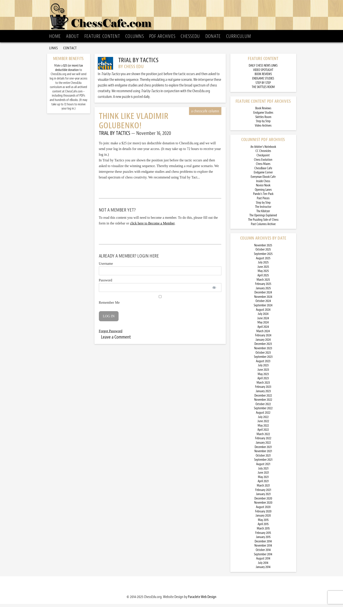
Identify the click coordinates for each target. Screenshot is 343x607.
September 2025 (263, 257)
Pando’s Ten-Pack (263, 197)
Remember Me (160, 303)
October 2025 (263, 253)
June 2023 (263, 373)
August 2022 (263, 416)
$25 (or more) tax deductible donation (69, 71)
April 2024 (263, 330)
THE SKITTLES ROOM (263, 90)
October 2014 (263, 553)
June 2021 (263, 476)
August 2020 (263, 510)
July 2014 (263, 566)
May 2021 (263, 480)
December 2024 (263, 296)
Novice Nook (263, 189)
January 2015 (263, 540)
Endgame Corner (263, 176)
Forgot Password (110, 334)
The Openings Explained (263, 219)
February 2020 (263, 514)
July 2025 (263, 266)
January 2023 (263, 394)
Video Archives (263, 129)
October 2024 (263, 304)
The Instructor (263, 210)
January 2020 (263, 519)
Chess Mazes (263, 167)
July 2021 (263, 471)
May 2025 (263, 274)
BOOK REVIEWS (263, 77)
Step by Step (263, 124)
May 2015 (263, 523)
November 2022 (263, 403)
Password (105, 283)
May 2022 (263, 429)
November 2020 (263, 506)
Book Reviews (263, 111)
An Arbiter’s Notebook (263, 150)
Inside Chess (263, 184)
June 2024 (263, 321)
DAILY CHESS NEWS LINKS (263, 69)
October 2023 (263, 356)
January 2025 (263, 291)
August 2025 (263, 261)
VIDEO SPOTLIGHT (263, 73)
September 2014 (263, 557)
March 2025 (263, 283)
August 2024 (263, 313)
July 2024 (263, 317)
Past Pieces (263, 201)
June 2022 (263, 424)
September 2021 (263, 463)
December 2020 (263, 501)
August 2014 (263, 562)
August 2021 (263, 467)
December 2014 (263, 544)
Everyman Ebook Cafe (263, 180)
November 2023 (263, 351)
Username (106, 267)
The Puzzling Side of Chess (263, 223)
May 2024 (263, 326)
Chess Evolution (263, 163)
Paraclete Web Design (202, 599)
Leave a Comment (116, 340)
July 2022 (263, 420)
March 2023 (263, 386)
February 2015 (263, 536)
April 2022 (263, 433)
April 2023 (263, 381)
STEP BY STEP (263, 86)
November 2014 (263, 549)
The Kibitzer (263, 214)
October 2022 (263, 407)
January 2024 (263, 343)
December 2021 (263, 450)
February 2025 (263, 287)
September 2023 (263, 360)
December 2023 (263, 347)
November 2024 (263, 300)
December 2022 (263, 399)
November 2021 (263, 454)
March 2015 (263, 531)
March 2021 (263, 489)
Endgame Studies (263, 116)
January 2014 (263, 570)
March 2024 (263, 334)
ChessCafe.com (173, 15)
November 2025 (263, 248)
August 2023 (263, 364)
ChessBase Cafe (263, 171)
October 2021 (263, 459)
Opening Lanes (263, 193)
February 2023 (263, 390)
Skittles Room (263, 120)
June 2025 (263, 270)
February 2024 (263, 339)
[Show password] (214, 290)
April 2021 (263, 484)
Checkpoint (263, 159)
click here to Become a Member (152, 226)
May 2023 (263, 377)
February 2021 (263, 493)
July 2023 (263, 369)
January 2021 (263, 497)
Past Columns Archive (263, 227)
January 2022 (263, 446)
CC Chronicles (263, 154)
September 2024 (263, 309)
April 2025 (263, 278)
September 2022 (263, 411)
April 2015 (263, 527)
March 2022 (263, 437)
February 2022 (263, 441)
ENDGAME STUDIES (263, 81)
